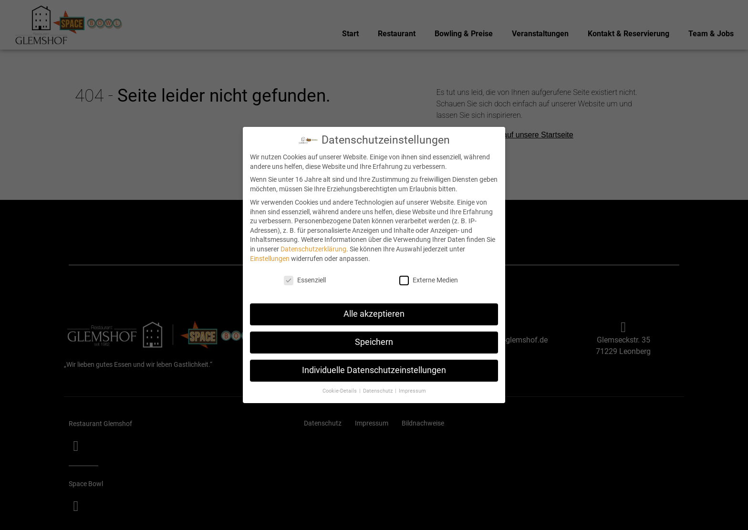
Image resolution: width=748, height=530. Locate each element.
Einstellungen (270, 257)
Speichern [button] (374, 341)
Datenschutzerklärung (313, 248)
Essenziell (305, 279)
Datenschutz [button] (378, 390)
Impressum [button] (412, 390)
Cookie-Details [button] (340, 390)
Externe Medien (428, 279)
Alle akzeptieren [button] (374, 313)
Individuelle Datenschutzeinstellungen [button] (374, 369)
